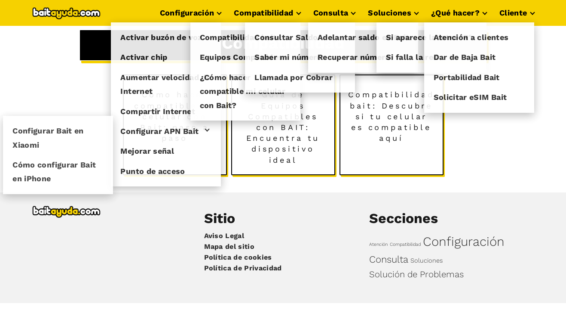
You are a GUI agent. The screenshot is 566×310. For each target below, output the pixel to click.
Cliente (513, 12)
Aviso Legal (224, 236)
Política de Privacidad (243, 268)
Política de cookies (238, 257)
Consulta (331, 12)
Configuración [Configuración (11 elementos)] (464, 241)
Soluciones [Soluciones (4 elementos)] (426, 260)
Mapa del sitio (229, 246)
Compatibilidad (263, 12)
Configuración (187, 12)
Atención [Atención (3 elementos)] (378, 244)
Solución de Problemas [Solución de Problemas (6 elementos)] (416, 274)
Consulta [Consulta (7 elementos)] (388, 259)
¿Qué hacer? (455, 12)
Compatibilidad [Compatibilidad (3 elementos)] (405, 244)
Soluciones (389, 12)
